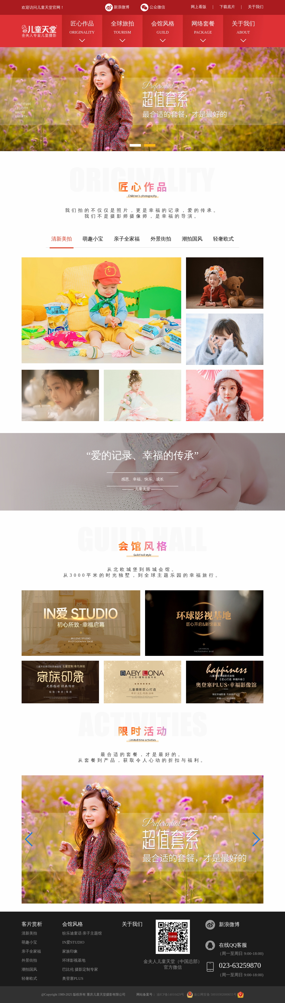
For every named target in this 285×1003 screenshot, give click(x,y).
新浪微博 (117, 7)
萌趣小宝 (29, 942)
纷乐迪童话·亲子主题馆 (82, 933)
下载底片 (227, 7)
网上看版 (198, 7)
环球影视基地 (73, 960)
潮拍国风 (29, 969)
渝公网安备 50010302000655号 (215, 994)
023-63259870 (240, 965)
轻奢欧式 (29, 978)
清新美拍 (29, 933)
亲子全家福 (31, 951)
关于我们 (255, 7)
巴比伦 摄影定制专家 (80, 969)
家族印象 (70, 951)
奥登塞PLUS (72, 978)
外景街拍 (29, 960)
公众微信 (153, 7)
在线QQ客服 (233, 945)
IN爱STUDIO (73, 942)
